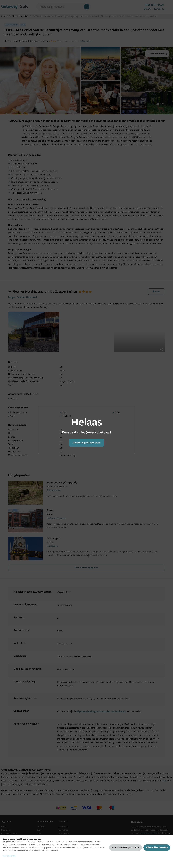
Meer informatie (9, 856)
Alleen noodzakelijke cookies (125, 847)
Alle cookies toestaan (157, 847)
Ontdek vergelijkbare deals (86, 442)
